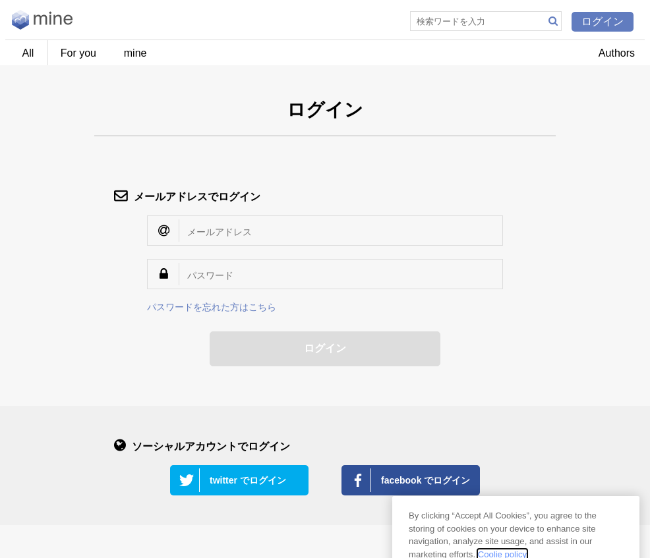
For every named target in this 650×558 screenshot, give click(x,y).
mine (135, 53)
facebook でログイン (425, 480)
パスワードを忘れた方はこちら (211, 307)
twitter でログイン (248, 480)
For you (78, 53)
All (28, 53)
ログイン (602, 21)
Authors (617, 53)
